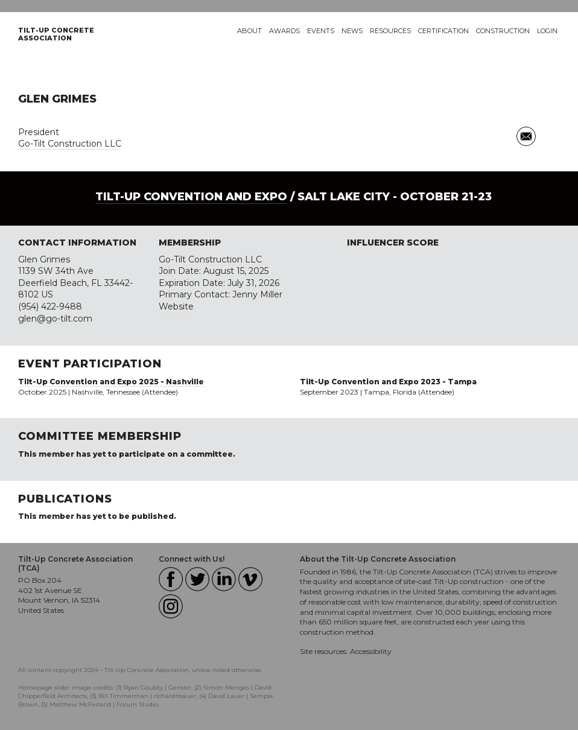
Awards (284, 31)
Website (176, 306)
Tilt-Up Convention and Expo (191, 196)
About (249, 31)
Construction (503, 31)
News (352, 31)
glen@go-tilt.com (55, 318)
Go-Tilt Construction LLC (69, 143)
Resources (390, 31)
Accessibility (371, 651)
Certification (443, 31)
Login (547, 31)
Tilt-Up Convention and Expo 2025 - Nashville (111, 381)
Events (320, 31)
